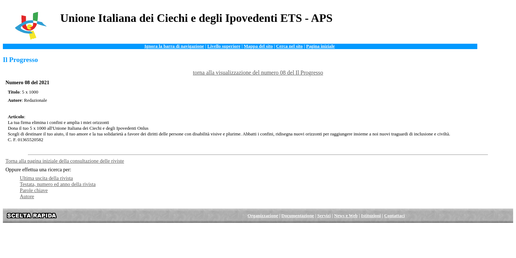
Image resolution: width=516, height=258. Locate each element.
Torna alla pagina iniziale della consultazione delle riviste (64, 161)
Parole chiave (34, 190)
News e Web (346, 215)
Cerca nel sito (289, 46)
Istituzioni (371, 215)
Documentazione (297, 215)
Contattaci (394, 215)
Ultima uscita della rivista (46, 178)
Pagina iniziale (320, 46)
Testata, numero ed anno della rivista (58, 184)
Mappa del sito (258, 46)
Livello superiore (223, 46)
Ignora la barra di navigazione (174, 46)
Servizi (324, 215)
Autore (27, 196)
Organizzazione (263, 215)
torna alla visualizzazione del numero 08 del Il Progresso (258, 73)
